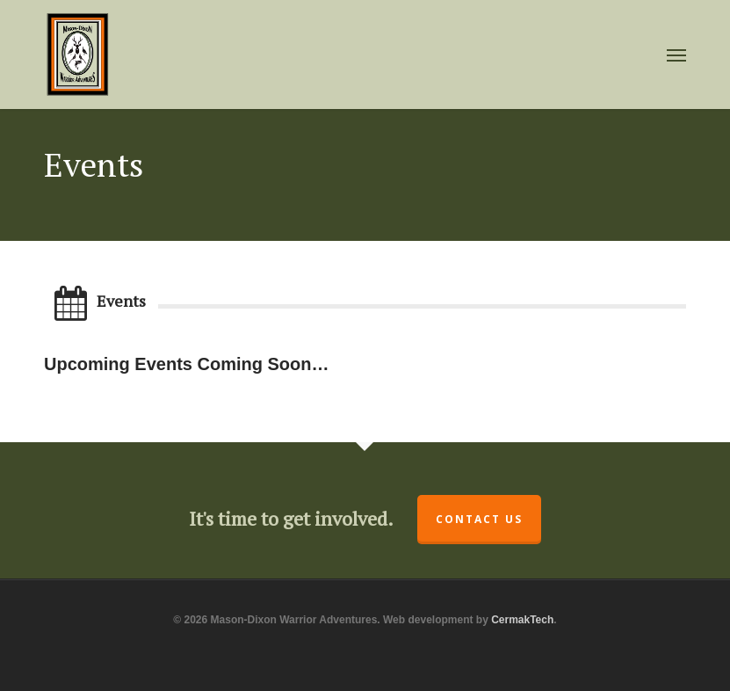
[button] (676, 54)
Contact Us (479, 519)
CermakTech (522, 620)
